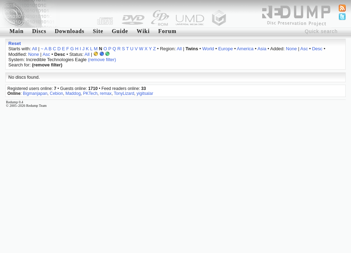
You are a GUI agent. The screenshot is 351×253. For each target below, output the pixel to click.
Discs (39, 31)
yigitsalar (145, 93)
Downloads (70, 31)
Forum (167, 31)
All (34, 48)
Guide (120, 31)
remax (106, 93)
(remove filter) (102, 59)
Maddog (72, 93)
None (291, 48)
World (208, 48)
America (245, 48)
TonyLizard (124, 93)
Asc (304, 48)
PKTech (90, 93)
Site (98, 31)
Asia (261, 48)
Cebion (56, 93)
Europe (225, 48)
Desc (317, 48)
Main (16, 31)
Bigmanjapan (35, 93)
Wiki (143, 31)
